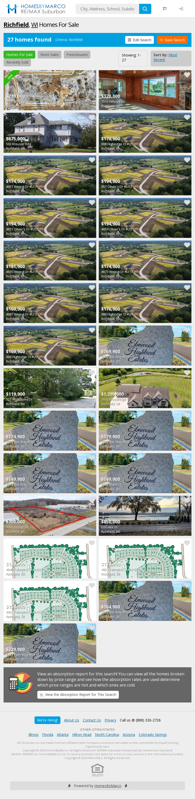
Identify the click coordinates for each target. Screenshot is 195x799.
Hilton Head (81, 734)
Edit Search (139, 40)
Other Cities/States (97, 729)
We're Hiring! (47, 720)
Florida (47, 734)
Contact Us (92, 720)
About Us (71, 720)
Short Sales (49, 54)
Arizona (129, 734)
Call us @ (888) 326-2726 (140, 720)
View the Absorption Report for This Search (78, 694)
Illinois (33, 734)
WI (34, 24)
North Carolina (107, 734)
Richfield (16, 24)
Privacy (110, 720)
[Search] (145, 9)
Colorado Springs (153, 734)
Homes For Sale (19, 54)
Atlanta (63, 734)
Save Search (172, 40)
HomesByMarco (107, 785)
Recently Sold (17, 62)
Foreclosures (77, 54)
